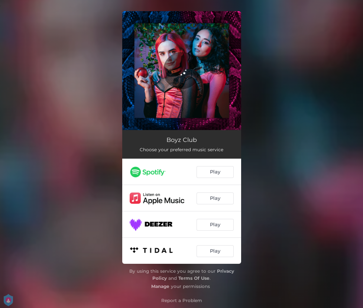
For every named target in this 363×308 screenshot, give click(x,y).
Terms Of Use (194, 278)
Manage (160, 286)
